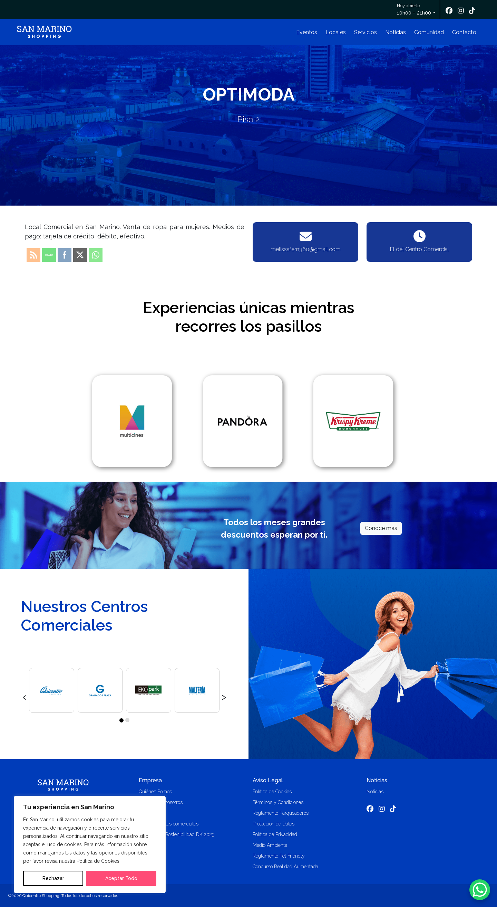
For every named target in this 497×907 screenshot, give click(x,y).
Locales (335, 32)
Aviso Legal (268, 780)
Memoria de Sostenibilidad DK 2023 (177, 834)
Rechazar (53, 878)
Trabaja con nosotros (161, 802)
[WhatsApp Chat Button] (479, 889)
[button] (121, 720)
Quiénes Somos (155, 791)
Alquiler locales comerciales (168, 823)
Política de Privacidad (275, 834)
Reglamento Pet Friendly (279, 856)
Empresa (150, 780)
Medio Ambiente (270, 845)
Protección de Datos (273, 823)
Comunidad (429, 32)
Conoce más (381, 528)
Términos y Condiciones (278, 802)
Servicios (365, 32)
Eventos (306, 32)
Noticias (395, 32)
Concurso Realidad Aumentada (285, 866)
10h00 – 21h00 (414, 13)
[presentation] (24, 696)
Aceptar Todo (121, 878)
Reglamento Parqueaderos (281, 813)
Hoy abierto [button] (414, 10)
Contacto (464, 32)
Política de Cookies (272, 791)
